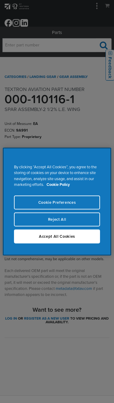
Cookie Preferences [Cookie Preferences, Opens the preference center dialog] (57, 202)
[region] (57, 201)
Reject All (57, 219)
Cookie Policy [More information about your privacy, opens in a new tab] (58, 184)
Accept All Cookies (57, 236)
